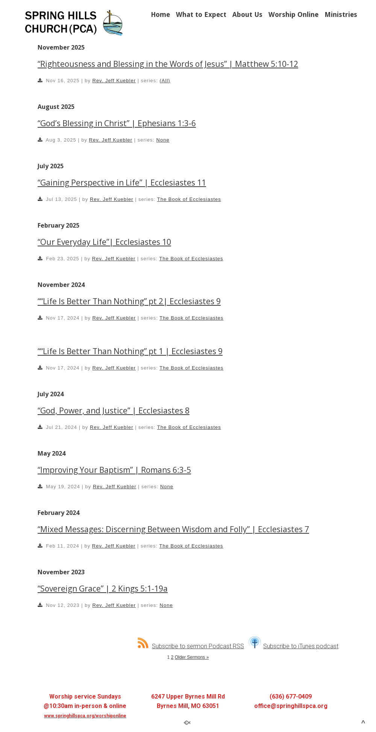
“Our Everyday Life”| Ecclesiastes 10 (104, 242)
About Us (247, 14)
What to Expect (201, 14)
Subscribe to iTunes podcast (293, 646)
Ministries (340, 14)
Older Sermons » (192, 657)
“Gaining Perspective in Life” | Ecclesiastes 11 (122, 182)
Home (160, 14)
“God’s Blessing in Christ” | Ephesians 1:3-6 (117, 123)
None (163, 140)
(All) (165, 80)
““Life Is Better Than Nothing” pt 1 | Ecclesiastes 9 (130, 351)
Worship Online (293, 14)
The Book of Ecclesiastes (189, 199)
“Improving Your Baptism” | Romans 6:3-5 (114, 470)
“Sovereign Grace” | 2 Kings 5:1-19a (103, 588)
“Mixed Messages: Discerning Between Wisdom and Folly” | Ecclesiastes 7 (173, 529)
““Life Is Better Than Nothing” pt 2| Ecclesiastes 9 (129, 301)
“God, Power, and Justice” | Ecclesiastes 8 (114, 410)
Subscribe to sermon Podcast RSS (191, 646)
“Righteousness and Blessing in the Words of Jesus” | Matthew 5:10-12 (168, 64)
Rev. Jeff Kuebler (114, 80)
